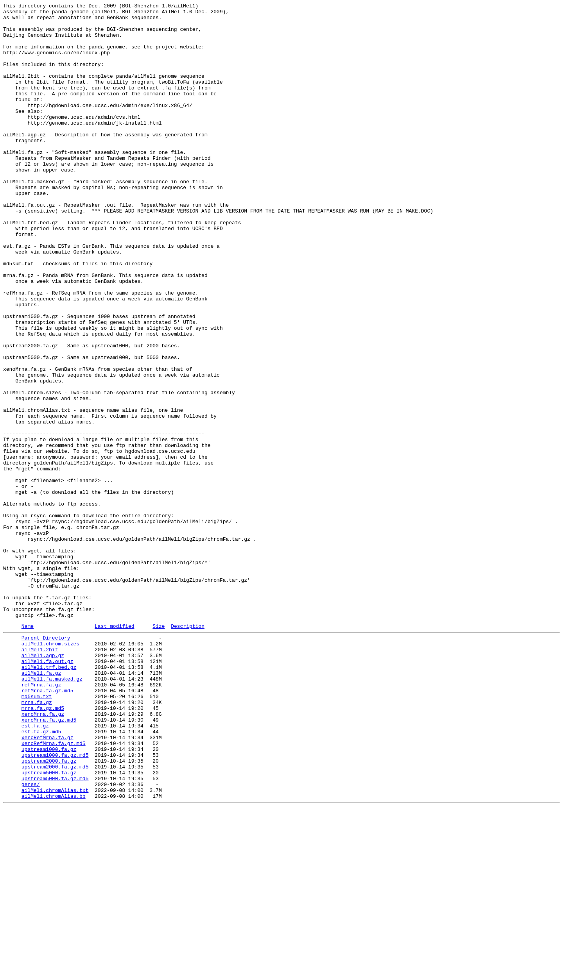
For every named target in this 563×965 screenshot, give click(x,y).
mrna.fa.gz (37, 840)
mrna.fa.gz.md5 (43, 847)
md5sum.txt (37, 833)
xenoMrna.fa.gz (43, 854)
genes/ (31, 938)
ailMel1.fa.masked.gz (52, 812)
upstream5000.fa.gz (49, 924)
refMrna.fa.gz (41, 819)
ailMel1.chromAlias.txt (55, 945)
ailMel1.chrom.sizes (50, 770)
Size (158, 750)
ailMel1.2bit (40, 777)
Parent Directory (46, 763)
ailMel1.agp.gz (43, 784)
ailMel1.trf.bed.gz (49, 798)
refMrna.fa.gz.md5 (48, 826)
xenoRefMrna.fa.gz (48, 882)
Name (28, 750)
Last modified (114, 750)
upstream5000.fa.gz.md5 (55, 931)
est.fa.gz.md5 (41, 875)
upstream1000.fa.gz (49, 896)
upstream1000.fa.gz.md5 (55, 903)
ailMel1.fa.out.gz (48, 791)
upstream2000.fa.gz (49, 910)
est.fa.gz (35, 868)
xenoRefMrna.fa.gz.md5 (54, 889)
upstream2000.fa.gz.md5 (55, 917)
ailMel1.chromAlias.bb (54, 952)
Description (187, 750)
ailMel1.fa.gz (41, 805)
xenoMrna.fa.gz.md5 (49, 861)
